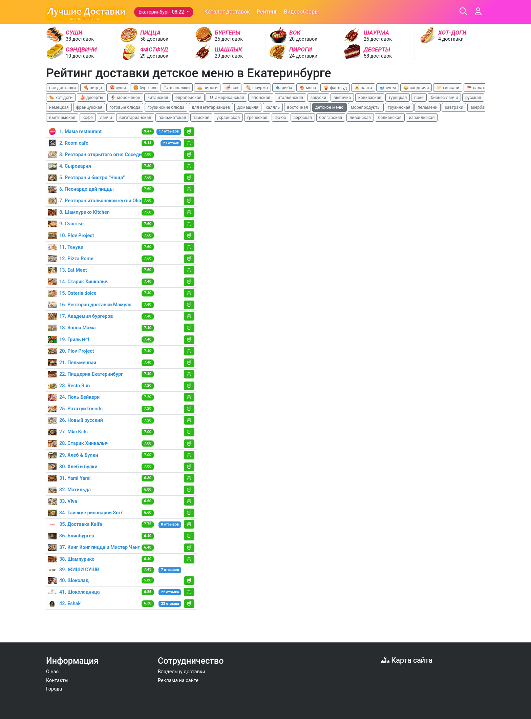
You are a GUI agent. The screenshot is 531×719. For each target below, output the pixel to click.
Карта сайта (406, 660)
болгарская (330, 117)
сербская (303, 117)
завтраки (454, 107)
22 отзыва (170, 592)
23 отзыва (170, 603)
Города (54, 689)
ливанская (360, 117)
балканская (389, 117)
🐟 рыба (283, 87)
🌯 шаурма (257, 87)
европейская (188, 97)
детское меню (329, 107)
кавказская (369, 97)
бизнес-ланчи (444, 97)
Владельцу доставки (181, 672)
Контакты (57, 680)
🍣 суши (117, 87)
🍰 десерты (91, 97)
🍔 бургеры (144, 87)
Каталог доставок (227, 11)
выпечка (342, 97)
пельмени (428, 107)
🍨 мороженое (125, 97)
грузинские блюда (166, 107)
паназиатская (172, 117)
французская (89, 107)
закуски (318, 97)
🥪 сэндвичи (416, 87)
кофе (88, 117)
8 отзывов (170, 524)
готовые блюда (124, 107)
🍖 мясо (307, 87)
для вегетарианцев (211, 107)
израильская (421, 117)
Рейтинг (267, 11)
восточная (297, 107)
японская (260, 97)
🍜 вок (231, 87)
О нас (52, 672)
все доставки (62, 87)
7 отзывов (170, 570)
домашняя (247, 107)
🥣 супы (387, 87)
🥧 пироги (207, 87)
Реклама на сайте (178, 680)
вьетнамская (62, 117)
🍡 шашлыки (177, 87)
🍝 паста (363, 87)
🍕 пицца (92, 87)
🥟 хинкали (447, 87)
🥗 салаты (477, 87)
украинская (228, 117)
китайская (157, 97)
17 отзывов (169, 131)
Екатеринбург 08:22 (162, 12)
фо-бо (280, 117)
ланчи (106, 117)
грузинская (399, 107)
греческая (257, 117)
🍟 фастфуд (335, 87)
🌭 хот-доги (60, 97)
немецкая (59, 107)
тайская (201, 117)
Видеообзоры (301, 11)
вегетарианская (135, 117)
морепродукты (366, 107)
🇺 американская (226, 97)
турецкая (397, 97)
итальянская (290, 97)
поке (419, 97)
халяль (273, 107)
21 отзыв (171, 143)
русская (473, 97)
